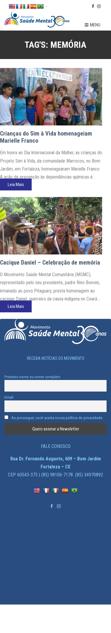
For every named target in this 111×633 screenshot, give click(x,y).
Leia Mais (16, 184)
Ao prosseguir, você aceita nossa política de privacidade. (53, 417)
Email (8, 397)
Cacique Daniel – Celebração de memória (50, 262)
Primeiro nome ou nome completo (32, 376)
